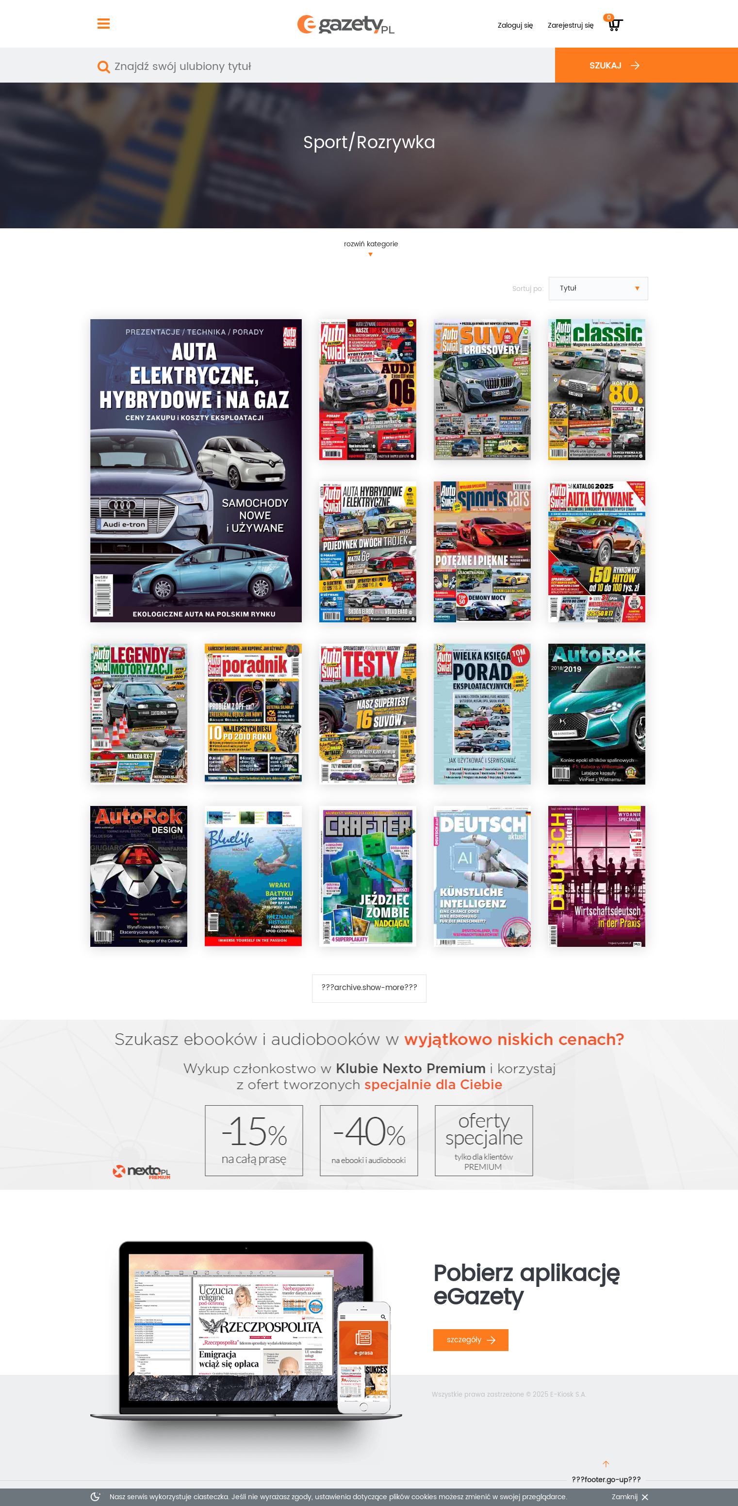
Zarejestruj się (571, 25)
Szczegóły (471, 1340)
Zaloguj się (515, 25)
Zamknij (625, 1497)
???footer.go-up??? (606, 1480)
